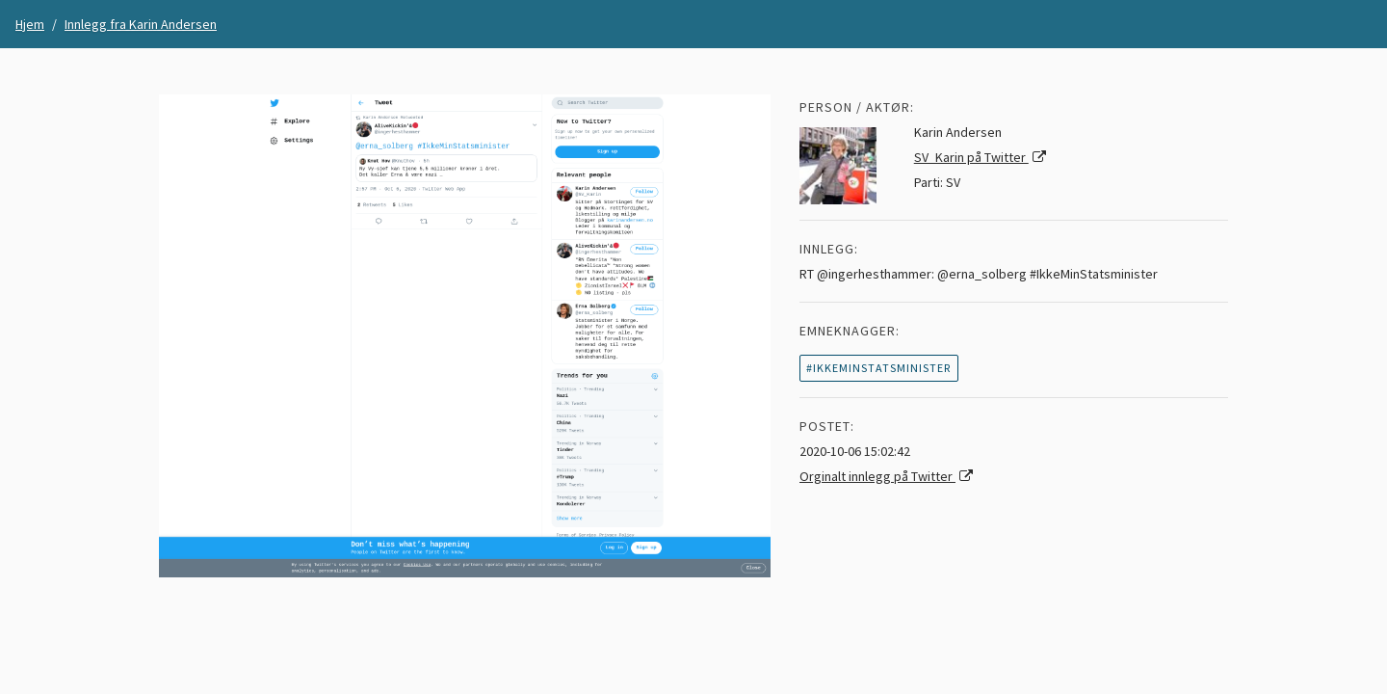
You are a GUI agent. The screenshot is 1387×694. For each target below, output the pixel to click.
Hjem (29, 24)
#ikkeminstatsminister (878, 367)
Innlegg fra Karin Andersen (141, 24)
